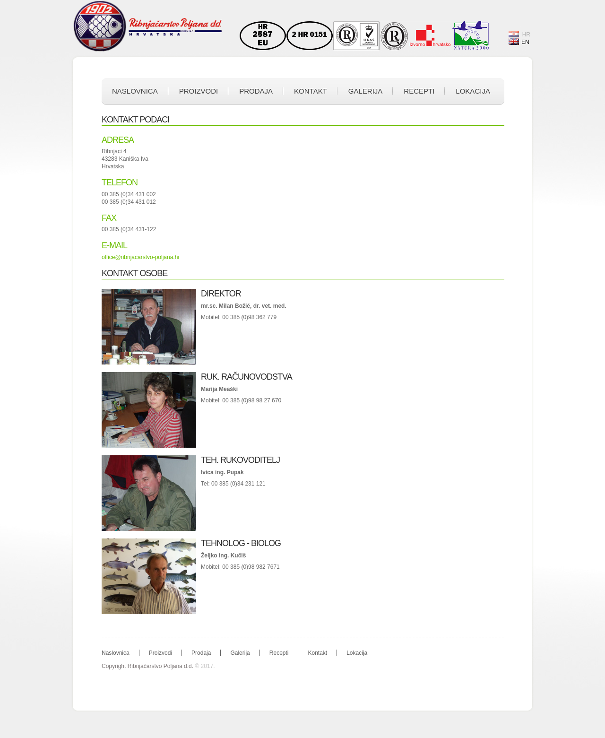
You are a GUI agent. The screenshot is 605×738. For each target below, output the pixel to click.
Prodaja (256, 91)
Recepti (419, 91)
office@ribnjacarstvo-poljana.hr (141, 257)
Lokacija (473, 91)
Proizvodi (198, 91)
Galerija (365, 91)
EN (519, 42)
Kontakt (310, 91)
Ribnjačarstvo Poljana (149, 27)
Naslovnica (135, 91)
